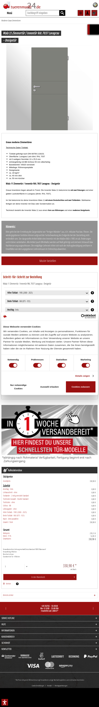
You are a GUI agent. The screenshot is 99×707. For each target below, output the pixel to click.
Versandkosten (44, 662)
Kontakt (49, 667)
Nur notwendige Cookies (18, 387)
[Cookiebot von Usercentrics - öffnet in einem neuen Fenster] (83, 316)
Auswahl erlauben (49, 387)
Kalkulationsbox (94, 25)
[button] (4, 702)
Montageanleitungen (61, 667)
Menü (7, 12)
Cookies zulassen (81, 387)
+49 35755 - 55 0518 (49, 606)
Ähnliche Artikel (8, 595)
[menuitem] (7, 13)
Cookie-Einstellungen (38, 667)
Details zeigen (82, 376)
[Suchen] (62, 13)
